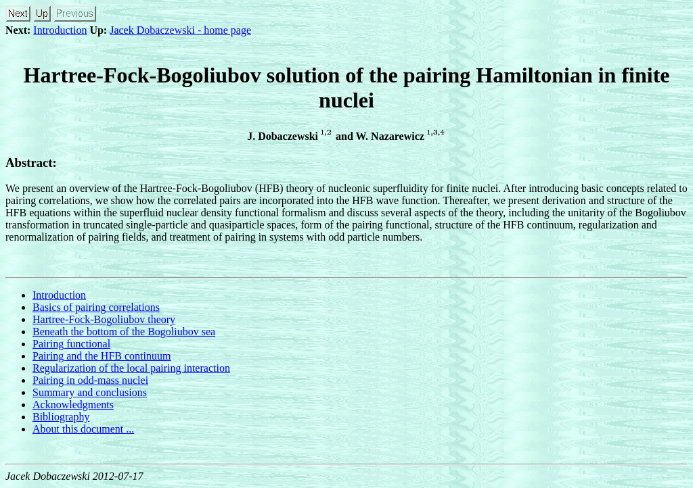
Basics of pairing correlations (96, 307)
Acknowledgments (73, 404)
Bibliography (60, 416)
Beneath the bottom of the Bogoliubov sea (123, 331)
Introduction (60, 30)
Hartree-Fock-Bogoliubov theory (103, 319)
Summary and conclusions (89, 392)
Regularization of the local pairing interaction (131, 368)
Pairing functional (71, 343)
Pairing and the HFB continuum (101, 356)
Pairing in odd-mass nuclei (90, 380)
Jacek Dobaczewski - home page (180, 30)
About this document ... (83, 429)
